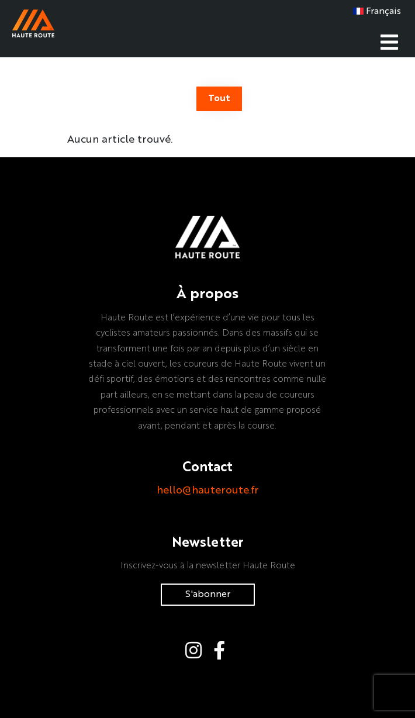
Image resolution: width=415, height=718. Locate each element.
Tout (219, 98)
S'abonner (207, 594)
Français (377, 11)
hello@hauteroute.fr (208, 490)
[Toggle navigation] (389, 41)
